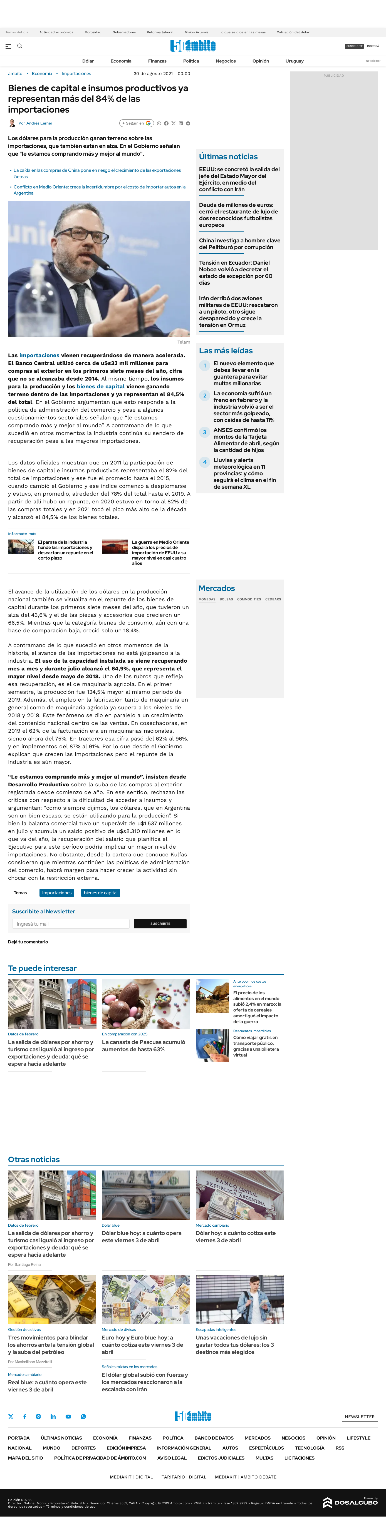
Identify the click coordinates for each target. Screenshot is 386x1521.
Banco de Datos (214, 1438)
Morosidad (93, 32)
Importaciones (76, 73)
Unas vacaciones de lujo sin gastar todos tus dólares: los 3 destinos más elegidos (235, 1345)
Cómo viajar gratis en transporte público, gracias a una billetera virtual (256, 1046)
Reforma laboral (160, 32)
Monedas (207, 599)
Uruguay (295, 61)
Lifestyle (358, 1438)
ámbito (15, 73)
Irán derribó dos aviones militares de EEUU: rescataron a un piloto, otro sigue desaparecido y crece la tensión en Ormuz (238, 312)
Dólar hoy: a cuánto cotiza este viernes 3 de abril (236, 1236)
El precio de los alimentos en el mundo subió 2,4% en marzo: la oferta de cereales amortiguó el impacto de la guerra (257, 1007)
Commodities (249, 599)
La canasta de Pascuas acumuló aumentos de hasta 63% (143, 1045)
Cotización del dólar (293, 32)
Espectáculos (266, 1448)
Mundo (51, 1448)
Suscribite (160, 924)
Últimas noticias (61, 1438)
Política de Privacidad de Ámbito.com (100, 1458)
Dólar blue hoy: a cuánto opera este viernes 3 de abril (142, 1236)
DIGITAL (131, 1477)
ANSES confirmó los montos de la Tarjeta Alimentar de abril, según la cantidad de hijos (246, 440)
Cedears (273, 599)
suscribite (355, 46)
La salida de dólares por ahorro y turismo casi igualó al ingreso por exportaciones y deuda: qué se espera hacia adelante (51, 1052)
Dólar (88, 61)
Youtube (68, 1417)
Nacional (20, 1448)
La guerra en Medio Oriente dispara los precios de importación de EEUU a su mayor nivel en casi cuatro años (160, 552)
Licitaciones (299, 1458)
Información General (184, 1448)
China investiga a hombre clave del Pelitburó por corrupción (240, 244)
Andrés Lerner (39, 123)
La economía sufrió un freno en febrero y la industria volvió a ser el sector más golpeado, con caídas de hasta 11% (244, 407)
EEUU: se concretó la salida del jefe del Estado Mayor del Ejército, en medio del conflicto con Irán (239, 179)
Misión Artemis (196, 32)
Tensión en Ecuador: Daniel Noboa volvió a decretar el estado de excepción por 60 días (236, 272)
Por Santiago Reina (24, 1264)
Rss (340, 1448)
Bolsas (226, 599)
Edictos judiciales (221, 1458)
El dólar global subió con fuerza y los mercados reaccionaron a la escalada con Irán (145, 1382)
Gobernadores (124, 32)
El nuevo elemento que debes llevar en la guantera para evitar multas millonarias (244, 373)
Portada (19, 1438)
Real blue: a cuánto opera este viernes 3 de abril (47, 1386)
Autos (230, 1448)
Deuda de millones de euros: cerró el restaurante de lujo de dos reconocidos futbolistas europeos (238, 214)
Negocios (226, 61)
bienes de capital (101, 386)
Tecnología (310, 1448)
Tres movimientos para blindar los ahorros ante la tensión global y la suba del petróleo (51, 1345)
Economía (121, 61)
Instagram (38, 1416)
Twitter (11, 1416)
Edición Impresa (126, 1448)
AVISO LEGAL (172, 1458)
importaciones (39, 355)
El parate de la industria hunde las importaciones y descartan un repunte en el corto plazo (65, 550)
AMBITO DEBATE (245, 1477)
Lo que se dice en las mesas (242, 32)
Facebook (24, 1416)
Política (191, 61)
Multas (264, 1458)
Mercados (258, 1438)
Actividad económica (56, 32)
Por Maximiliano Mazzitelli (30, 1361)
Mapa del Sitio (25, 1458)
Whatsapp (83, 1416)
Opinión (261, 61)
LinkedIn (53, 1416)
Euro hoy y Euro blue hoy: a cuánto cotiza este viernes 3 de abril (142, 1345)
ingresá (373, 46)
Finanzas (157, 61)
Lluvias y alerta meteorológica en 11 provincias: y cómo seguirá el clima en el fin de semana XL (245, 473)
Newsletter (373, 60)
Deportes (83, 1448)
